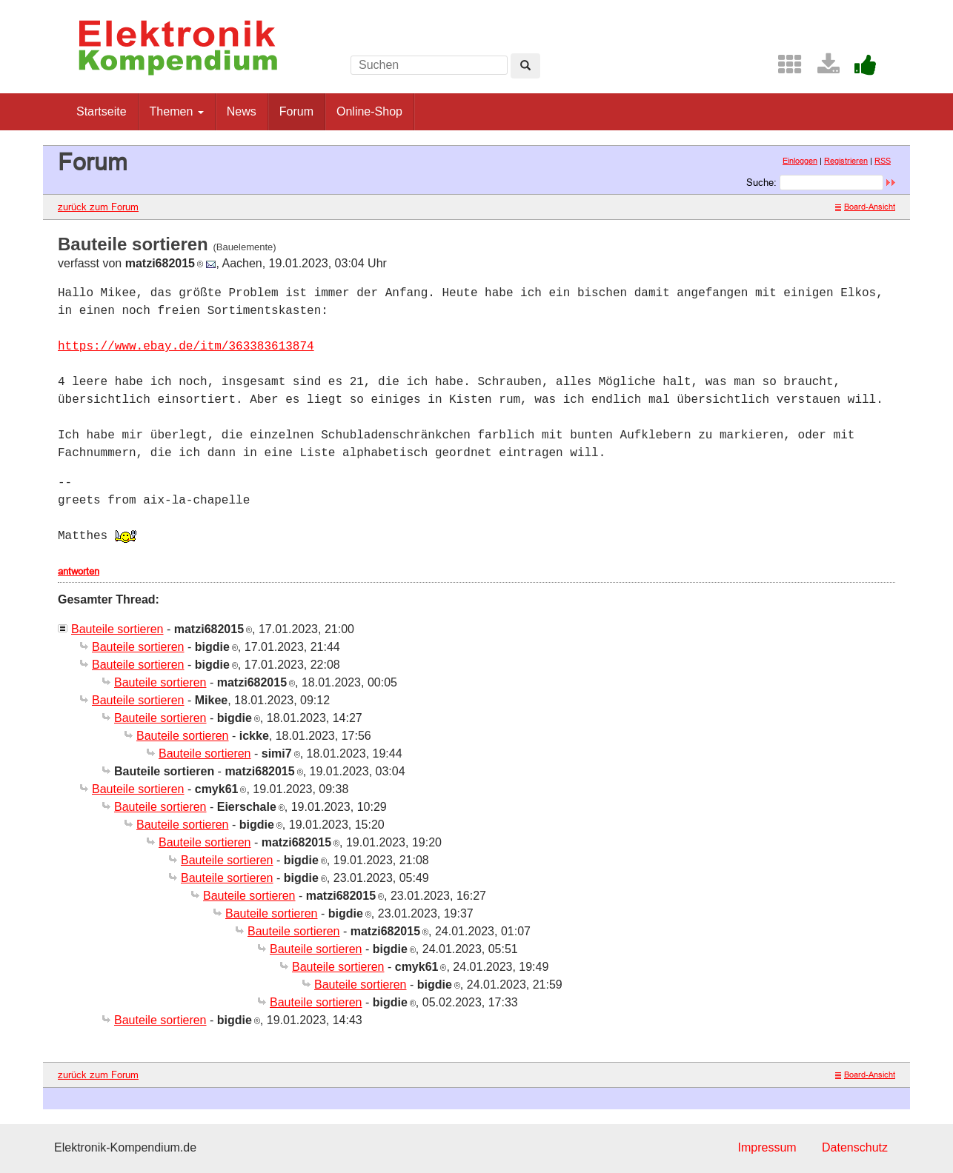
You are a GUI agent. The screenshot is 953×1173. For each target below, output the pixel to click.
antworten (78, 571)
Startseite (101, 111)
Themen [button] (177, 111)
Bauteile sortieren (117, 629)
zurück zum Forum (98, 207)
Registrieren (846, 161)
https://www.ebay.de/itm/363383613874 (186, 346)
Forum (296, 111)
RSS (882, 161)
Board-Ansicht (865, 206)
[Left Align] (525, 65)
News (241, 111)
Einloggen (800, 161)
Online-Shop (369, 111)
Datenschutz (855, 1147)
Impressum (766, 1147)
